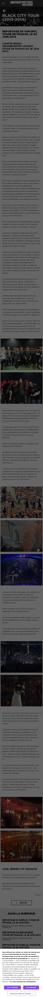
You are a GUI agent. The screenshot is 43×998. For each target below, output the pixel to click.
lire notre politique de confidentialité (23, 981)
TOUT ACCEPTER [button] (12, 987)
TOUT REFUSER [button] (31, 987)
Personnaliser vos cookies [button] (20, 993)
